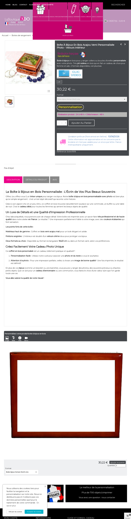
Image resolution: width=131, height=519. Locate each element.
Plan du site (34, 5)
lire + (59, 82)
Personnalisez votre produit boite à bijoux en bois (25, 334)
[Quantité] (62, 122)
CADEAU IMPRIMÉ (74, 17)
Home (8, 5)
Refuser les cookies (15, 512)
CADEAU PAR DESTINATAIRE (58, 17)
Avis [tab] (55, 180)
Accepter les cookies (34, 512)
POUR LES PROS (68, 35)
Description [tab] (13, 180)
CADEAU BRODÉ (85, 17)
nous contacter (108, 497)
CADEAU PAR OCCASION (41, 17)
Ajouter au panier (117, 462)
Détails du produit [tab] (36, 180)
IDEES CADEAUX (97, 17)
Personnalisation (70, 107)
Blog (15, 5)
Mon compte (47, 5)
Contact (23, 5)
